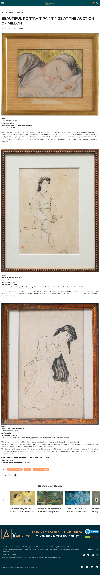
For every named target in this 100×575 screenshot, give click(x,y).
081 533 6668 (11, 554)
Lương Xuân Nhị (14, 469)
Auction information (13, 13)
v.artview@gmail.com (52, 557)
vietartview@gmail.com (36, 557)
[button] (3, 500)
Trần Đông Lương (41, 469)
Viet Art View (18, 567)
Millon (27, 469)
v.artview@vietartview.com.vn (16, 557)
